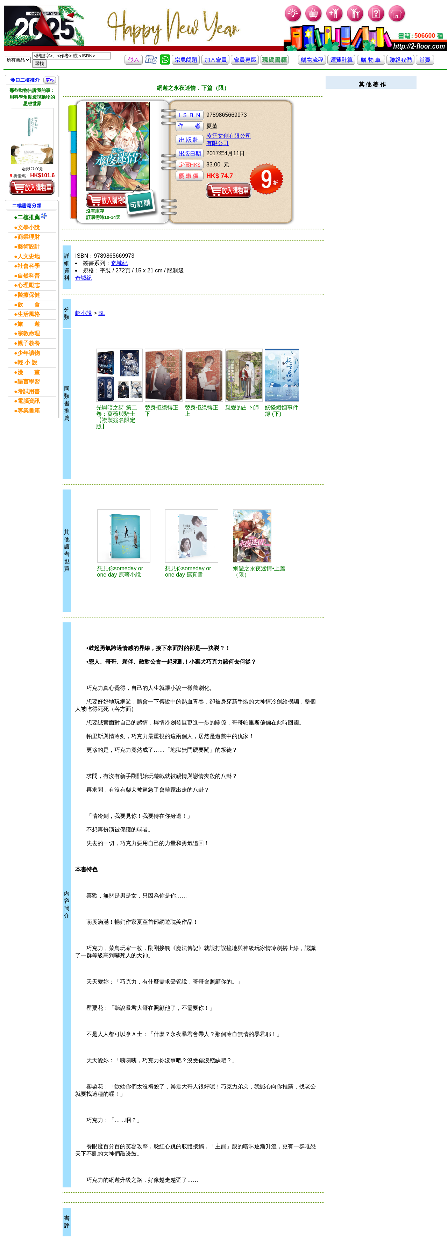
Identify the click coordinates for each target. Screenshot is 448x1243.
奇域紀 (119, 263)
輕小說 (83, 313)
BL (101, 313)
